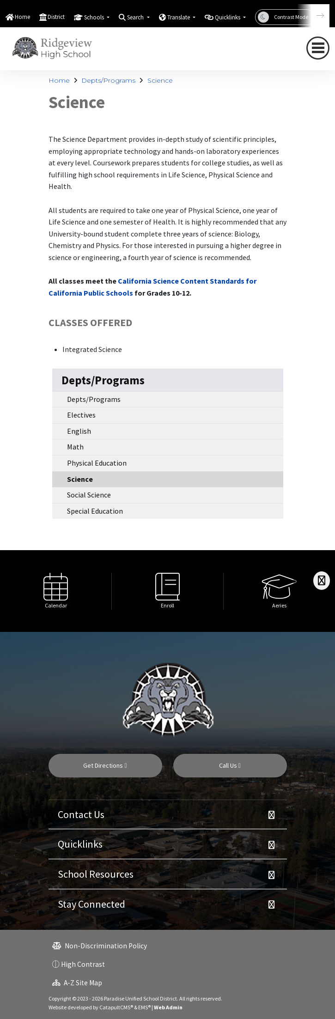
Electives (81, 414)
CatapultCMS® (116, 1007)
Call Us (230, 765)
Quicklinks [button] (228, 17)
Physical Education (97, 462)
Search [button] (136, 17)
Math (75, 446)
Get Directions (105, 765)
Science (160, 80)
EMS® (144, 1007)
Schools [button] (94, 17)
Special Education (95, 511)
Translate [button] (179, 17)
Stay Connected (91, 904)
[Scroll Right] (321, 580)
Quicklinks (80, 843)
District (56, 17)
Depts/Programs (108, 80)
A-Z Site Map (77, 982)
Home (22, 17)
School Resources (96, 873)
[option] (56, 591)
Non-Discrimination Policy (99, 945)
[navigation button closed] (317, 48)
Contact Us (81, 814)
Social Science (89, 494)
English (79, 431)
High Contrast (83, 964)
